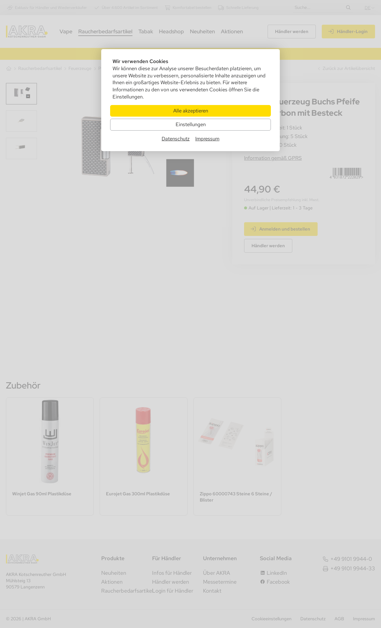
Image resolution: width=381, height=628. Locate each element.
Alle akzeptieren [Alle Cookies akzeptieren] (190, 110)
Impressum (207, 138)
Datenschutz (176, 138)
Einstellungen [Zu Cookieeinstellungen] (191, 124)
